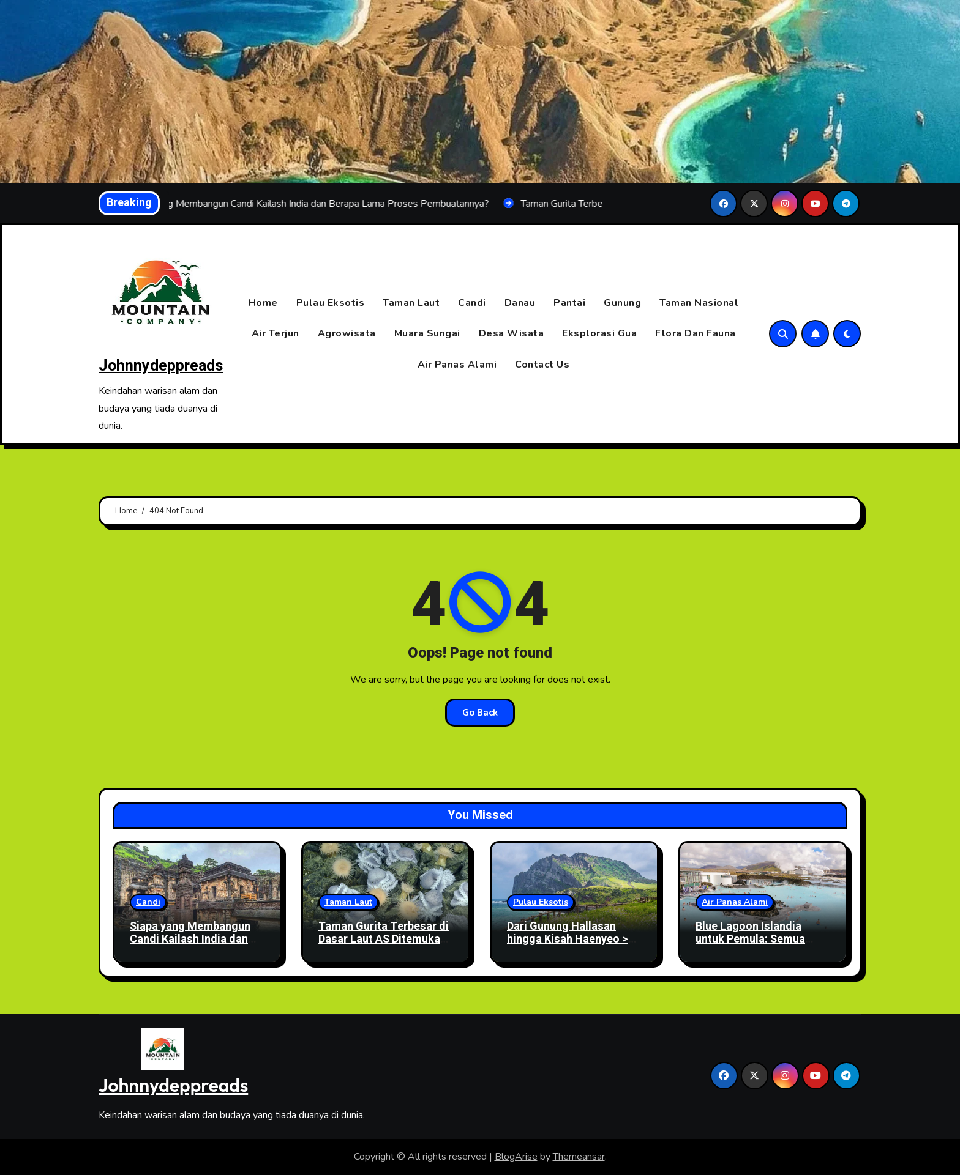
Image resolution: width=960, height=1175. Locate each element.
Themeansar (579, 1156)
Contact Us (542, 364)
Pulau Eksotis (330, 303)
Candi (472, 303)
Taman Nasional (698, 303)
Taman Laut (411, 303)
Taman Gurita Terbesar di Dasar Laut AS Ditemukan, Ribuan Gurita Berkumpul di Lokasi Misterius (383, 946)
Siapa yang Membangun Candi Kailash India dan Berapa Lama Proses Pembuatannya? (190, 946)
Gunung (622, 303)
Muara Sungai (427, 334)
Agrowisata (347, 334)
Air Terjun (275, 334)
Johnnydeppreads (161, 366)
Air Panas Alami (457, 364)
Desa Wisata (511, 334)
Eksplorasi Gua (599, 334)
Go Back (480, 712)
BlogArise (516, 1156)
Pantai (569, 303)
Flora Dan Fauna (695, 334)
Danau (520, 303)
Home (263, 303)
